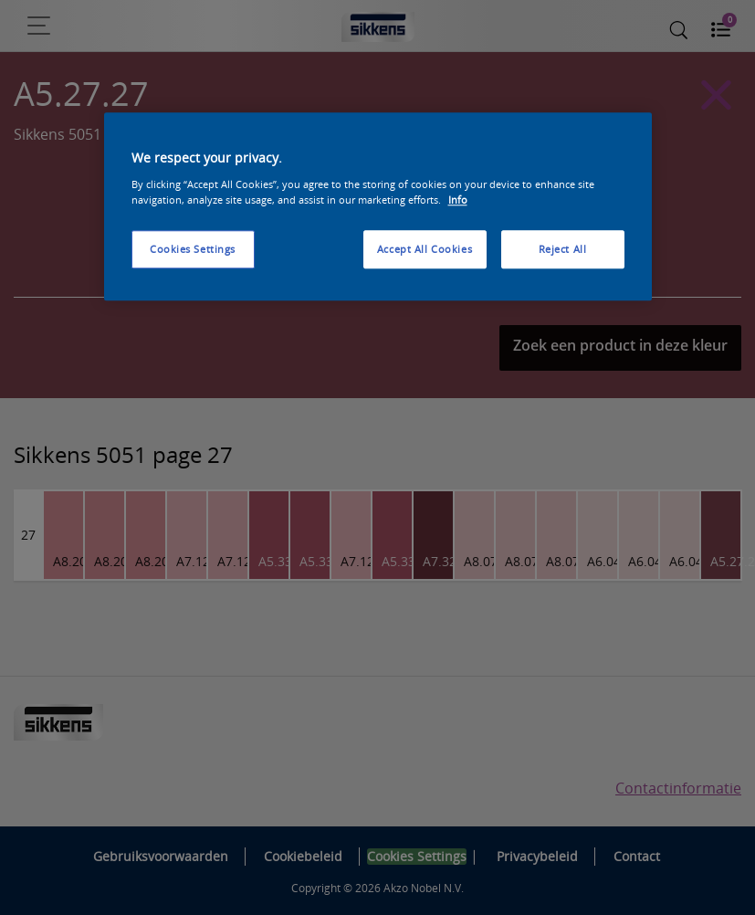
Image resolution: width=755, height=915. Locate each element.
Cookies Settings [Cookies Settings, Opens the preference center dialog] (193, 249)
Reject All (563, 249)
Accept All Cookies (424, 249)
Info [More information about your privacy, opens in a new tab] (457, 199)
